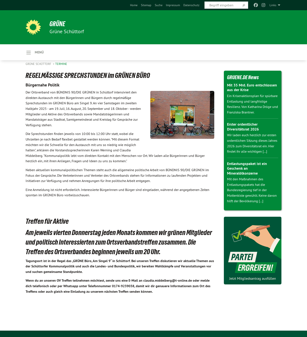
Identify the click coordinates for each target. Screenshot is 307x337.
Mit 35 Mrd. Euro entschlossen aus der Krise (252, 87)
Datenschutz (191, 5)
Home (134, 5)
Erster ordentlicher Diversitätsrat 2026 (243, 127)
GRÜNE (57, 24)
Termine (61, 64)
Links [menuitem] (272, 5)
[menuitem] (134, 5)
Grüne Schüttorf (39, 64)
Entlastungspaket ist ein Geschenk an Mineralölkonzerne (247, 168)
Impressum (173, 5)
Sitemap (146, 5)
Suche (158, 5)
